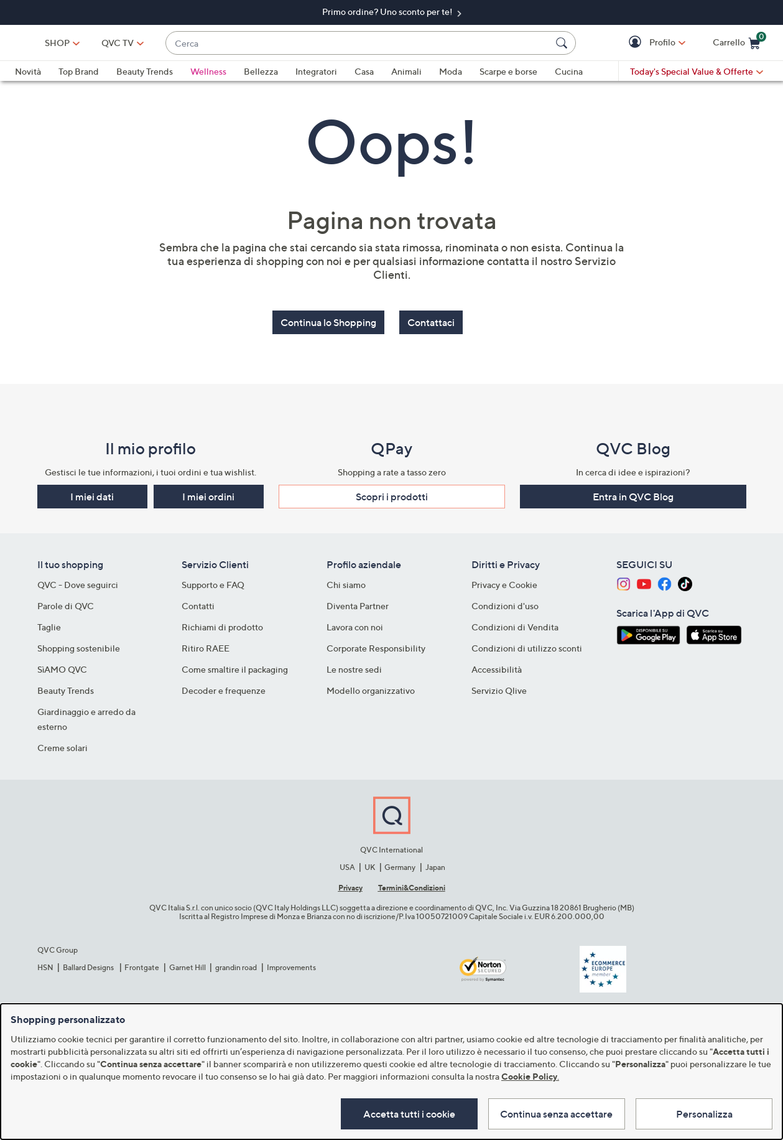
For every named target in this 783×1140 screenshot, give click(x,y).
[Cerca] (563, 45)
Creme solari (62, 747)
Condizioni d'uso (505, 605)
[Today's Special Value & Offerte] (696, 77)
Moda (450, 77)
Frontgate (141, 966)
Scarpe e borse (508, 77)
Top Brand (78, 77)
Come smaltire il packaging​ (235, 668)
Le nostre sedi (354, 668)
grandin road (236, 966)
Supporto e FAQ (213, 584)
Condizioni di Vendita (514, 626)
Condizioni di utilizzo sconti (526, 647)
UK (369, 866)
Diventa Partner (358, 605)
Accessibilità (496, 668)
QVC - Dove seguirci (77, 584)
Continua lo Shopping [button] (328, 328)
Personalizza (704, 1112)
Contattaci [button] (431, 328)
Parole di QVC (65, 605)
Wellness (208, 77)
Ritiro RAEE (205, 647)
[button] (636, 45)
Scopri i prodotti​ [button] (392, 496)
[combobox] (399, 45)
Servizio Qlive (499, 689)
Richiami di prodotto (222, 626)
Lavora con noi (355, 626)
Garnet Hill (187, 966)
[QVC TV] (201, 45)
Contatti (198, 605)
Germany (399, 866)
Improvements (291, 966)
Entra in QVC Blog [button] (633, 496)
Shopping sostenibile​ (78, 647)
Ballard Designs (89, 966)
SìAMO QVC (62, 668)
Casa (364, 77)
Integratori (316, 77)
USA (347, 866)
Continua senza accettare (550, 1112)
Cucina (569, 77)
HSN (45, 966)
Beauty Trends (144, 77)
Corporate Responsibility (376, 647)
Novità (28, 77)
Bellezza (261, 77)
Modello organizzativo (371, 689)
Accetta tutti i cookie (397, 1112)
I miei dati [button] (92, 496)
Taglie (49, 626)
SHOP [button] (139, 45)
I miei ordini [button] (208, 496)
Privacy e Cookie (504, 584)
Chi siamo (346, 584)
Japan (435, 866)
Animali (406, 77)
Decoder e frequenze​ (224, 689)
